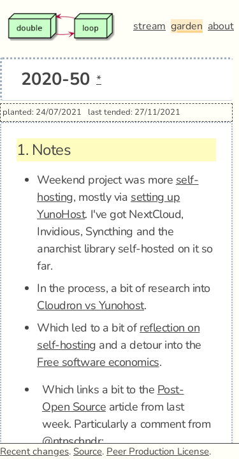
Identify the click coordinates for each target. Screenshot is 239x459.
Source (87, 451)
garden (187, 26)
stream (149, 26)
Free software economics (98, 362)
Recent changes (34, 451)
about (221, 26)
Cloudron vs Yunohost (90, 305)
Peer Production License (157, 451)
